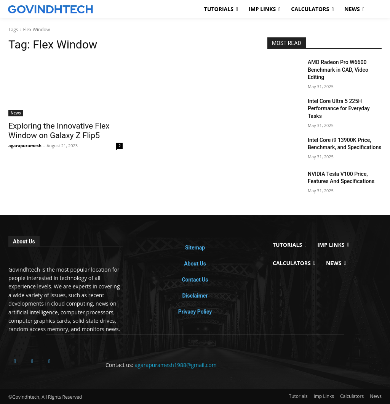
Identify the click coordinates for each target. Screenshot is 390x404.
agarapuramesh (25, 145)
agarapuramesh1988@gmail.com (176, 365)
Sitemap (195, 248)
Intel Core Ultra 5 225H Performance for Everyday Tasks (339, 108)
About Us (195, 264)
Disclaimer (195, 296)
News (16, 113)
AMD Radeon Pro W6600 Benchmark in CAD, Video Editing (338, 69)
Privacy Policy (195, 312)
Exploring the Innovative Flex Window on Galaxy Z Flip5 (59, 130)
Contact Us (195, 280)
